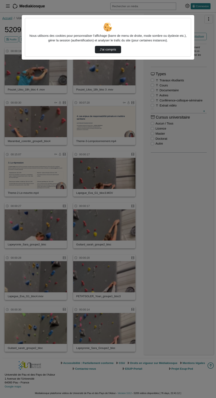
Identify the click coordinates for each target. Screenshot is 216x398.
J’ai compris (108, 49)
